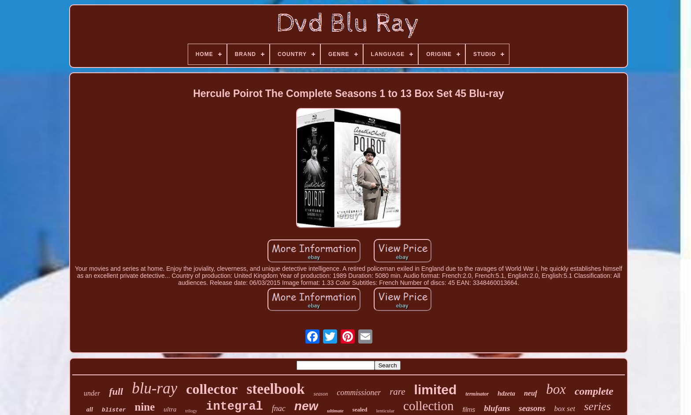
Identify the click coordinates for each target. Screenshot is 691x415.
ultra (169, 409)
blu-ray (154, 388)
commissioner (359, 392)
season (320, 394)
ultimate (335, 410)
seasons (532, 408)
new (306, 406)
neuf (530, 393)
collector (212, 389)
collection (428, 406)
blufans (497, 408)
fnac (279, 408)
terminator (477, 394)
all (89, 409)
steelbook (275, 389)
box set (565, 408)
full (116, 391)
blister (114, 410)
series (597, 406)
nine (144, 407)
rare (397, 391)
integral (234, 406)
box (556, 389)
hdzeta (506, 393)
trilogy (191, 410)
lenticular (385, 410)
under (92, 393)
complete (594, 391)
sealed (360, 409)
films (468, 409)
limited (435, 389)
